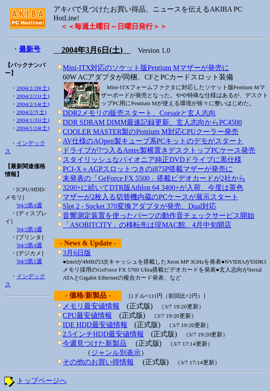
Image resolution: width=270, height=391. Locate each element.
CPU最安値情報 (87, 315)
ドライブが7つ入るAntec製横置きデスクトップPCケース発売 (159, 150)
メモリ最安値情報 (91, 306)
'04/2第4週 (29, 205)
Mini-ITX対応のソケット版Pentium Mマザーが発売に (146, 67)
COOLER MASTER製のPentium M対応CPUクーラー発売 (150, 131)
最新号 (29, 49)
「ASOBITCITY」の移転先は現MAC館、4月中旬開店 (147, 225)
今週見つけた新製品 (95, 343)
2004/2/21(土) (32, 96)
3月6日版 (77, 253)
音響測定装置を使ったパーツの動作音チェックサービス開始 (158, 215)
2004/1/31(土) (32, 120)
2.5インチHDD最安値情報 (103, 334)
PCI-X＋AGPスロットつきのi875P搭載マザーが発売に (148, 169)
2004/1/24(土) (32, 128)
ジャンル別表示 (116, 352)
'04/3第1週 (29, 261)
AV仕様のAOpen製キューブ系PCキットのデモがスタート (153, 141)
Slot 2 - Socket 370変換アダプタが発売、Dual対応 (139, 206)
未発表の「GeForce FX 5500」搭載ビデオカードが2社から (154, 178)
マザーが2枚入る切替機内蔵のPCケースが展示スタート (150, 197)
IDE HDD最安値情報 (95, 324)
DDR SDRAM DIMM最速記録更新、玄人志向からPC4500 (152, 122)
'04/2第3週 (29, 229)
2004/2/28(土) (32, 88)
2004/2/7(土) (31, 112)
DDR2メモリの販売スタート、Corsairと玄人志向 (139, 113)
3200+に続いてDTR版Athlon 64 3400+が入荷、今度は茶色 (153, 187)
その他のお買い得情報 (98, 362)
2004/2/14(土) (32, 104)
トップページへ (42, 380)
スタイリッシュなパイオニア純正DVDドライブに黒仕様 (152, 159)
